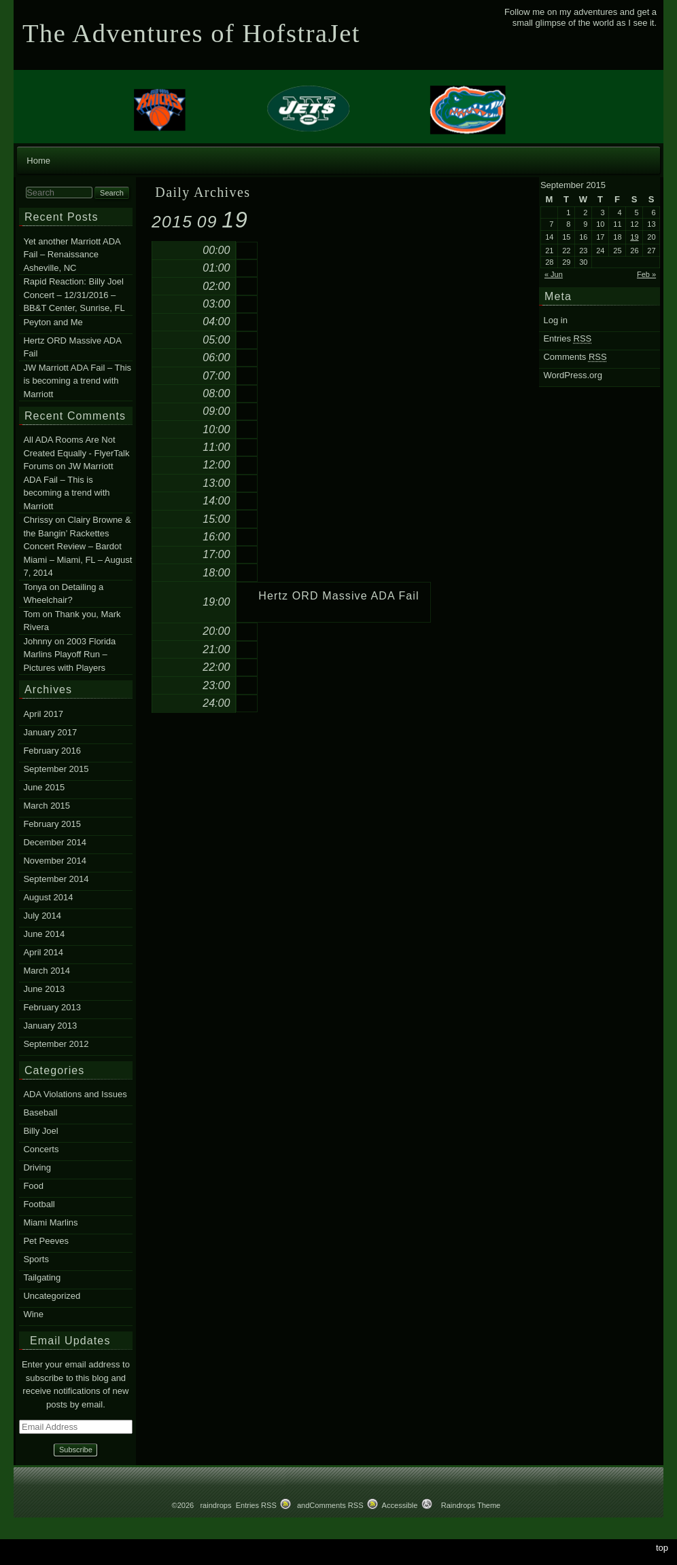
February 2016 (52, 750)
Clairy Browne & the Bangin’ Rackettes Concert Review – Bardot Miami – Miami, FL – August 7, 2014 (77, 546)
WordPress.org (572, 375)
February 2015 (52, 824)
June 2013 (44, 989)
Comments (574, 357)
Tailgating (41, 1277)
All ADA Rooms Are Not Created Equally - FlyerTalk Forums (76, 453)
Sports (36, 1259)
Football (38, 1204)
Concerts (40, 1149)
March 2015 (46, 805)
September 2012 (55, 1044)
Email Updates (70, 1340)
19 (634, 237)
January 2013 (50, 1025)
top (662, 1548)
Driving (36, 1167)
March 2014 (46, 970)
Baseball (40, 1112)
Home (38, 160)
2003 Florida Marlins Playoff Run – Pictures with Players (69, 654)
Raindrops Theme (471, 1505)
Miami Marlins (50, 1222)
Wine (33, 1314)
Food (33, 1186)
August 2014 (48, 897)
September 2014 (55, 879)
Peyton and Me (52, 322)
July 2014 (42, 915)
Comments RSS (336, 1505)
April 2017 (43, 714)
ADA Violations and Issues (74, 1094)
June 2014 (44, 934)
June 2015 (44, 787)
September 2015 (55, 769)
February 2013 (52, 1007)
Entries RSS (256, 1505)
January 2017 (50, 732)
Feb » (646, 274)
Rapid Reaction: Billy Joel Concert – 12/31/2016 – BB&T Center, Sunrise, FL (73, 294)
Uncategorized (51, 1296)
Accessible (400, 1505)
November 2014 (54, 860)
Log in (555, 320)
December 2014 (54, 842)
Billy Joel (40, 1131)
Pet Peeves (46, 1241)
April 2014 (43, 952)
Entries (567, 338)
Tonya (35, 587)
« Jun (553, 274)
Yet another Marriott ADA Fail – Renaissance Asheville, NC (71, 254)
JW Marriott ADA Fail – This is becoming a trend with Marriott (77, 381)
